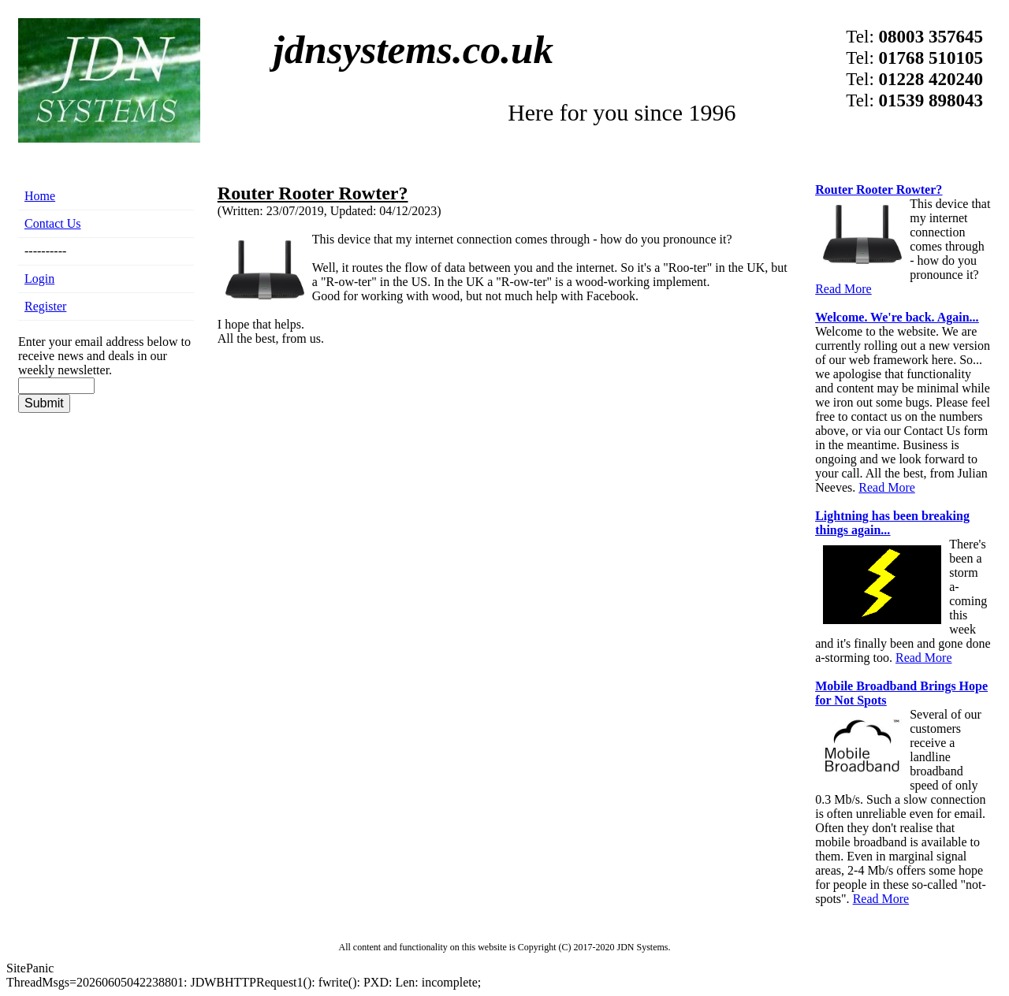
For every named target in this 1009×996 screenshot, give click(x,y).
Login (39, 278)
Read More (843, 288)
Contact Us (52, 223)
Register (45, 306)
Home (39, 196)
